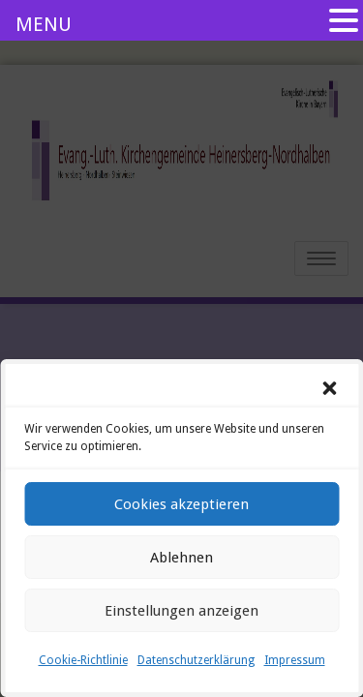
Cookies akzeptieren (181, 504)
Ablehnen (181, 557)
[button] (329, 388)
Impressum (294, 660)
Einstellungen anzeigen (181, 611)
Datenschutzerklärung (196, 660)
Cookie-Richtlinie (83, 660)
